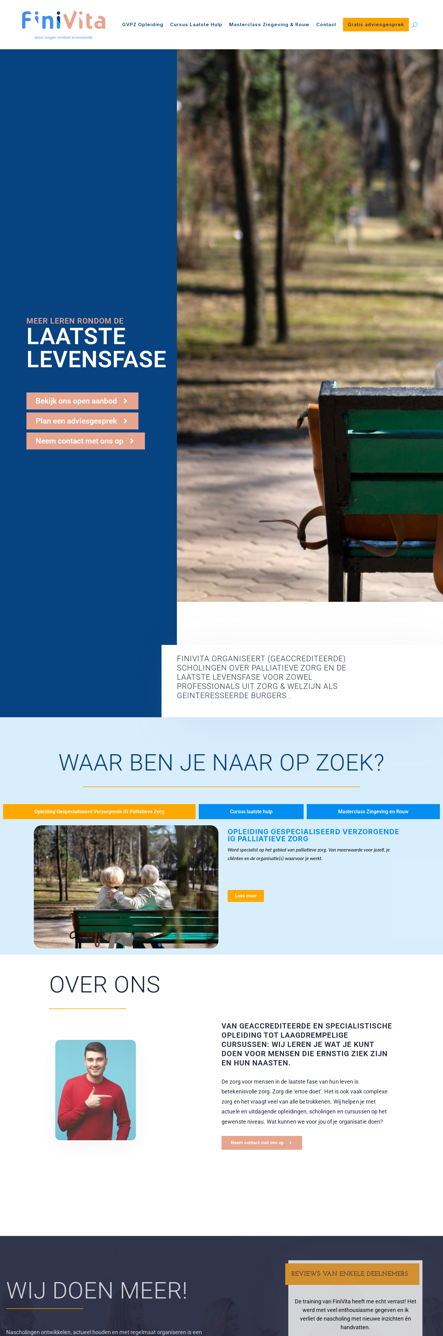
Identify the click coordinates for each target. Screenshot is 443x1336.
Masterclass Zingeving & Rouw (269, 24)
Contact (326, 24)
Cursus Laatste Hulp (196, 24)
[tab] (99, 811)
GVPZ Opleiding (142, 24)
